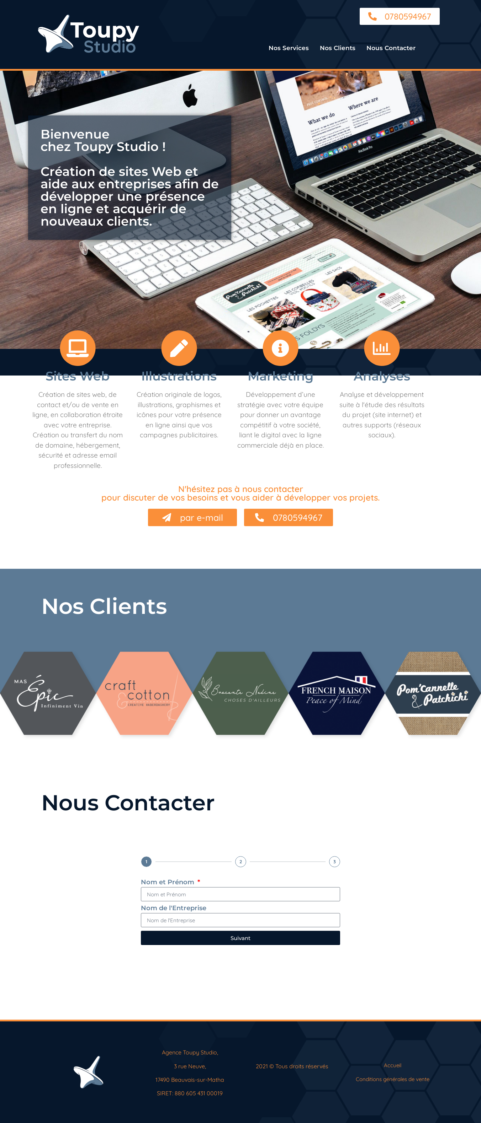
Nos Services (289, 48)
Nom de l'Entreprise (173, 908)
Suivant (240, 938)
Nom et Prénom (168, 882)
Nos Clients (337, 48)
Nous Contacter (391, 48)
